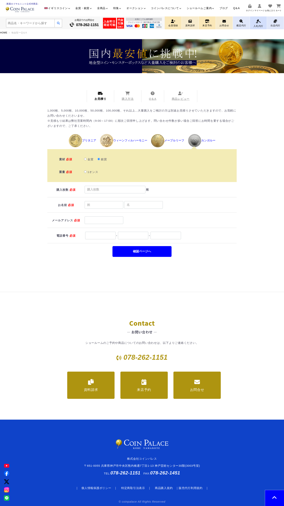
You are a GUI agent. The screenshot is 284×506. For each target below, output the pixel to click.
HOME (3, 32)
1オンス (91, 172)
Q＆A (236, 8)
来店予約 (144, 385)
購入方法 (128, 95)
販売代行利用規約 (191, 488)
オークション (136, 8)
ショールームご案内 (200, 8)
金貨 (89, 159)
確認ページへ (142, 251)
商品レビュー (181, 95)
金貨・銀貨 (83, 8)
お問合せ (197, 385)
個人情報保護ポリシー (96, 488)
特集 (117, 8)
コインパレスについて (166, 8)
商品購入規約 (164, 488)
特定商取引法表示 (133, 488)
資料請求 (91, 385)
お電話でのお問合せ (84, 23)
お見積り (100, 95)
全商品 (102, 8)
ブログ (223, 8)
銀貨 (102, 159)
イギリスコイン (57, 8)
